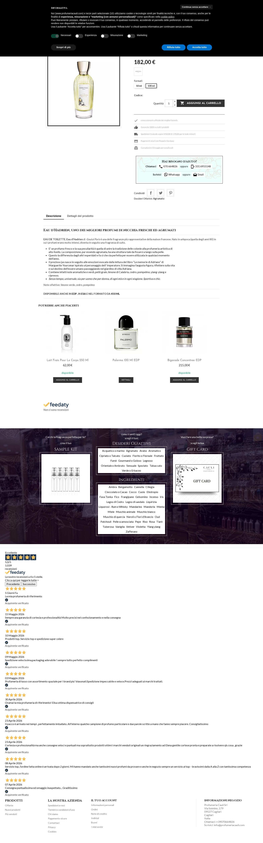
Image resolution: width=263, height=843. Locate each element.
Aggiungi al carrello (200, 103)
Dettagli (108, 383)
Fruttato (159, 458)
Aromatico (154, 453)
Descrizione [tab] (53, 216)
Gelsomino (141, 499)
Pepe (138, 524)
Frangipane (127, 499)
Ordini (94, 812)
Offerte (9, 808)
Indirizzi (95, 821)
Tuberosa (108, 529)
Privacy (52, 830)
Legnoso (148, 463)
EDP (74, 293)
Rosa (152, 524)
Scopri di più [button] (63, 47)
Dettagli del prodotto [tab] (80, 216)
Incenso (153, 499)
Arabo (143, 453)
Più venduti (11, 817)
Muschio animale (125, 514)
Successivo (29, 586)
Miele (111, 514)
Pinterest (170, 193)
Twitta (160, 193)
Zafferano (131, 534)
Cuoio (141, 494)
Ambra (113, 489)
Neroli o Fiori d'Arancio (139, 519)
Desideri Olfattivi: (143, 198)
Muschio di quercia (114, 519)
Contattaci (53, 825)
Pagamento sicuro (57, 821)
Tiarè (159, 524)
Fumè (113, 463)
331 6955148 (201, 167)
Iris (162, 499)
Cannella (139, 489)
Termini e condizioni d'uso (61, 812)
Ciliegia (150, 489)
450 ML (115, 293)
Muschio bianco (146, 514)
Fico (116, 499)
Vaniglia (120, 529)
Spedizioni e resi (56, 808)
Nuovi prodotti (12, 812)
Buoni (94, 825)
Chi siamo (53, 817)
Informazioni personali (102, 807)
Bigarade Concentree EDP (155, 359)
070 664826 (168, 167)
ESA (83, 293)
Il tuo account (104, 803)
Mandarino (135, 509)
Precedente (13, 586)
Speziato (143, 468)
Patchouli (105, 524)
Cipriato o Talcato (109, 458)
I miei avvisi (97, 829)
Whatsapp (172, 174)
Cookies (52, 834)
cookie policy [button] (167, 16)
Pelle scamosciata (123, 524)
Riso (145, 524)
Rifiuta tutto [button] (173, 47)
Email (198, 175)
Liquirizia (151, 504)
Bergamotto (125, 489)
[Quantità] (169, 103)
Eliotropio (152, 494)
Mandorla (149, 509)
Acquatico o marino (113, 453)
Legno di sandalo (135, 504)
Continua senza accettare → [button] (196, 7)
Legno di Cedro (115, 504)
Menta (160, 509)
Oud (157, 519)
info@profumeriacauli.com (229, 827)
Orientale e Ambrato (113, 468)
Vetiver (130, 529)
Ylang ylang (153, 529)
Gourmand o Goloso (129, 463)
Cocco (133, 494)
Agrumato (158, 198)
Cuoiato (126, 458)
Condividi (150, 193)
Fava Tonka (106, 499)
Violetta (140, 529)
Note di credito (99, 816)
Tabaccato (156, 468)
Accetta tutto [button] (199, 47)
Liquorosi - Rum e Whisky (113, 509)
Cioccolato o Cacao (116, 494)
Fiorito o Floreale (142, 458)
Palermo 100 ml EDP (108, 359)
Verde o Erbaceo (131, 473)
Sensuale (131, 468)
